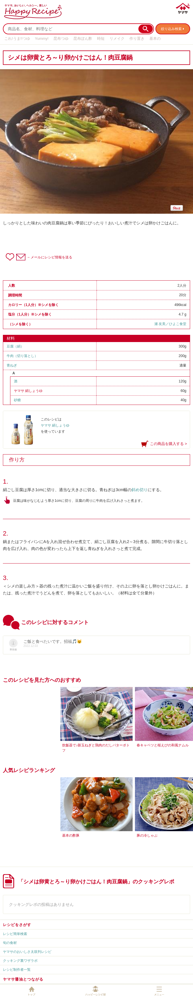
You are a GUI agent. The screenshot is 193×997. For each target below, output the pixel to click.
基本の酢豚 (70, 835)
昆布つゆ (60, 38)
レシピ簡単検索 (15, 934)
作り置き (136, 38)
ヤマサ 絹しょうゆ (28, 391)
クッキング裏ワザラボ (20, 961)
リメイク (117, 38)
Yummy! (42, 38)
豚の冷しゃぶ (147, 835)
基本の (155, 38)
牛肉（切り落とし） (22, 356)
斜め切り (139, 489)
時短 (101, 38)
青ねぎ (12, 365)
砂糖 (17, 400)
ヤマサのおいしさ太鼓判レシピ (27, 952)
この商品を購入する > (168, 444)
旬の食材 (10, 943)
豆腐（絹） (15, 346)
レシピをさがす (17, 925)
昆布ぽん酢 (82, 38)
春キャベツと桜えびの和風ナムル (163, 745)
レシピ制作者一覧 (17, 970)
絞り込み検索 (171, 29)
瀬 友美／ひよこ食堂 (170, 324)
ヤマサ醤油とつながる (23, 979)
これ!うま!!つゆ (17, 38)
